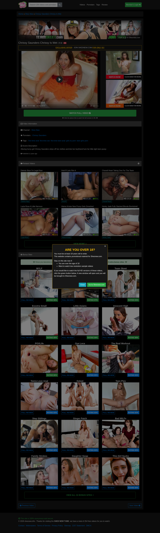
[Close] (105, 246)
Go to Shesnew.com (96, 285)
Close (82, 285)
